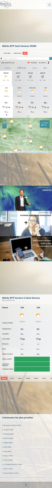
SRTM (45, 152)
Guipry (7, 456)
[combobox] (27, 58)
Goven (7, 469)
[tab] (4, 378)
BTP (25, 53)
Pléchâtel (8, 434)
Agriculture (17, 53)
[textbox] (27, 58)
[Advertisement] (27, 26)
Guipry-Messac (10, 473)
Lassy (6, 451)
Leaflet (7, 152)
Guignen (7, 430)
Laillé (6, 447)
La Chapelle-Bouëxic (12, 464)
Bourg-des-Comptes (11, 425)
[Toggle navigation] (49, 5)
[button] (5, 137)
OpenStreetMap (35, 152)
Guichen (7, 438)
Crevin (7, 460)
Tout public (7, 53)
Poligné (7, 443)
